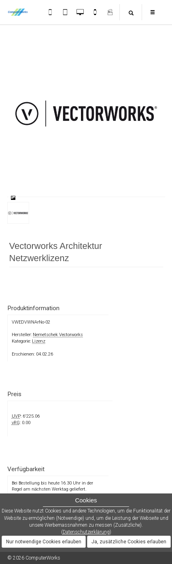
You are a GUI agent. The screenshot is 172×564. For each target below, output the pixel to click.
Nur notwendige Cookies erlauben (43, 542)
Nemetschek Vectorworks (58, 334)
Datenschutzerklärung (86, 532)
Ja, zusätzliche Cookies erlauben (128, 542)
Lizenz (38, 341)
